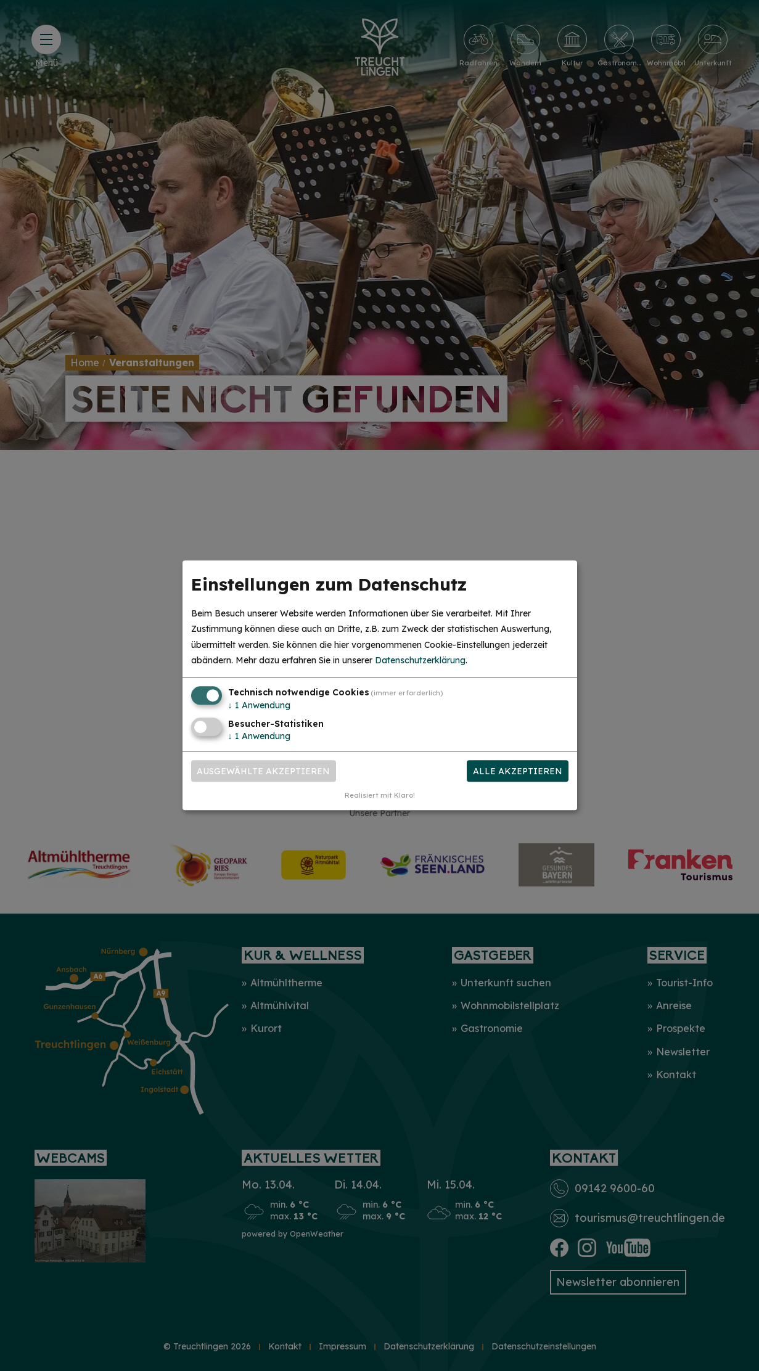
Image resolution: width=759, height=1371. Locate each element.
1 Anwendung (259, 705)
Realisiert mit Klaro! (380, 796)
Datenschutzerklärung (420, 660)
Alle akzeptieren (517, 771)
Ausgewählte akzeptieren (263, 771)
